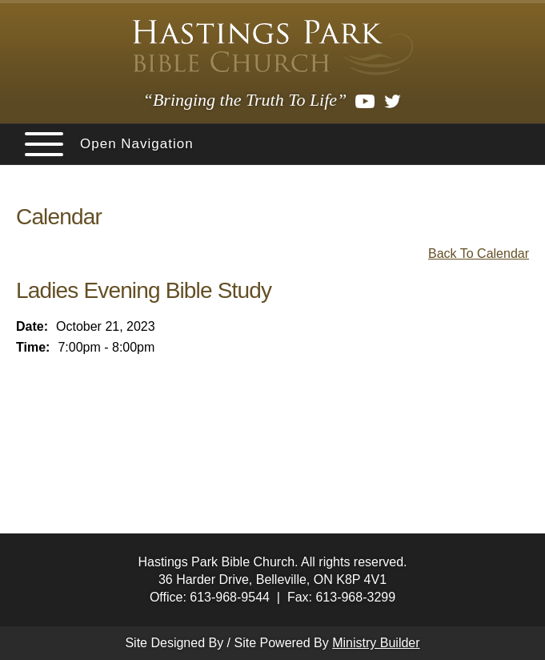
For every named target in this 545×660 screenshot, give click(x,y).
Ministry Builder (375, 643)
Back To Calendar (478, 253)
